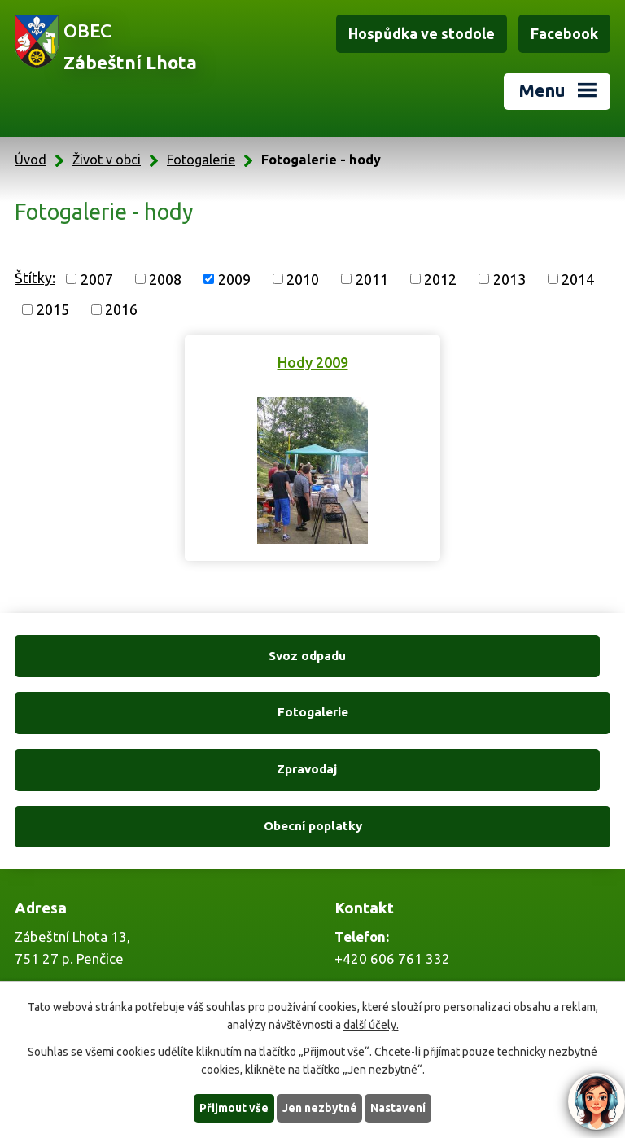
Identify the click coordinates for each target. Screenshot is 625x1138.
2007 (97, 278)
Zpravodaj (160, 712)
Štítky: (35, 277)
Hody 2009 (313, 362)
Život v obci (106, 159)
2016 (121, 309)
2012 (440, 278)
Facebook (564, 33)
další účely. (371, 1024)
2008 (165, 278)
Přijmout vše (234, 1107)
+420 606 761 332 (392, 845)
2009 (234, 278)
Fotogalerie (201, 159)
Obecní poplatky (464, 712)
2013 (509, 278)
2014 (578, 278)
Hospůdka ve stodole (421, 33)
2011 (372, 278)
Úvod (30, 159)
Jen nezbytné (319, 1107)
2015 (53, 309)
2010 (302, 278)
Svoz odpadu (160, 656)
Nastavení (398, 1107)
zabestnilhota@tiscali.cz (410, 970)
